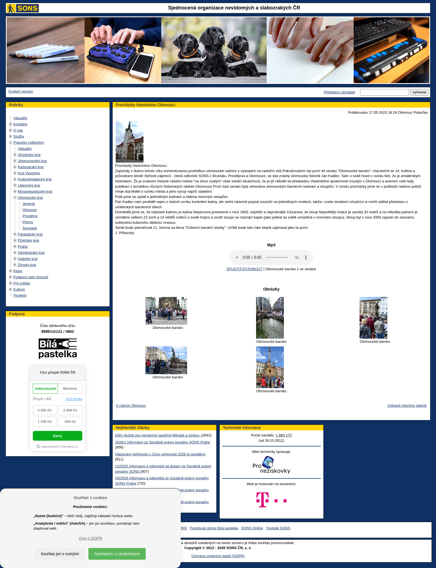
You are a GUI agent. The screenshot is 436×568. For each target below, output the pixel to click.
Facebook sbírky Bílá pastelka (214, 528)
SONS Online (252, 528)
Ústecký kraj (28, 259)
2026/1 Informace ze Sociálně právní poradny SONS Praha (162, 442)
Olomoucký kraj (30, 197)
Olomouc (30, 210)
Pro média (21, 283)
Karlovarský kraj (30, 167)
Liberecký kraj (29, 185)
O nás (18, 130)
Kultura (19, 289)
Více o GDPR (90, 538)
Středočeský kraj (31, 252)
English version (21, 91)
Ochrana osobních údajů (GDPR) (217, 556)
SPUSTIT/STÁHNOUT (244, 269)
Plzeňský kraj (28, 240)
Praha (23, 246)
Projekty (20, 295)
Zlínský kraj (27, 265)
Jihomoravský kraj (32, 161)
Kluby (18, 271)
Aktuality (20, 118)
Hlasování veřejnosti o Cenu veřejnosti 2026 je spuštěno (160, 454)
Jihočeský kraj (29, 155)
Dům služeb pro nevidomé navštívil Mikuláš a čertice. (158, 435)
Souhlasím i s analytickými (117, 554)
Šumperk (30, 228)
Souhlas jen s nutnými (60, 554)
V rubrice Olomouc (131, 405)
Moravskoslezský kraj (35, 191)
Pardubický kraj (30, 234)
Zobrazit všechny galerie (407, 405)
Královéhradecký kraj (34, 179)
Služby (18, 136)
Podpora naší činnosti (30, 277)
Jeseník (29, 204)
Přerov (28, 222)
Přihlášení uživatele (339, 92)
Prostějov (30, 216)
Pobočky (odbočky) (28, 142)
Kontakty (20, 124)
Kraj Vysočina (29, 173)
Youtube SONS (278, 528)
